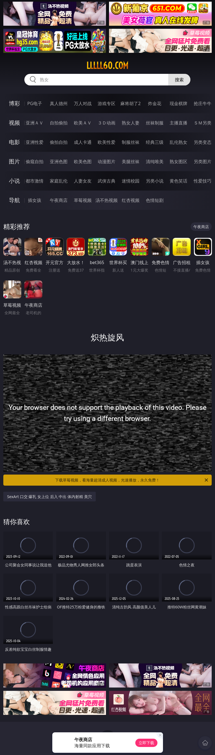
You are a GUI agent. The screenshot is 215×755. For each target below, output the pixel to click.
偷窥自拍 (34, 161)
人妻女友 (83, 181)
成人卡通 (83, 142)
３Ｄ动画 (106, 123)
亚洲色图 (59, 161)
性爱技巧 (202, 181)
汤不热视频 (106, 200)
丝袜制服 (155, 123)
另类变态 (202, 142)
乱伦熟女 (178, 142)
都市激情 (34, 181)
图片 (14, 161)
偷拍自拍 (59, 142)
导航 (14, 200)
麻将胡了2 (130, 103)
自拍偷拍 (59, 123)
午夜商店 (59, 200)
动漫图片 (106, 161)
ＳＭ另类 (202, 123)
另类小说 (155, 181)
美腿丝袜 (130, 161)
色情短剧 (155, 200)
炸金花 (154, 103)
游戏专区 (106, 103)
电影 (14, 142)
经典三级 (155, 142)
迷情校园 (130, 181)
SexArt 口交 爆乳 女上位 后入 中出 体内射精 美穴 (49, 496)
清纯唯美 (155, 161)
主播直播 (178, 123)
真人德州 (59, 103)
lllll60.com (107, 65)
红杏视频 (130, 200)
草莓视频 (83, 200)
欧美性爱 (106, 142)
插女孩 (34, 200)
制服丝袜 (130, 142)
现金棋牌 (178, 103)
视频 (14, 122)
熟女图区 (178, 161)
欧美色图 (83, 161)
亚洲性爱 (34, 142)
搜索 (179, 80)
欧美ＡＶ (83, 123)
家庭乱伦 (59, 181)
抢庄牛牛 (202, 103)
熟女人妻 (130, 123)
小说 (14, 180)
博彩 (14, 103)
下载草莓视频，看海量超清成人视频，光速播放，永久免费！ (132, 480)
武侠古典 (106, 181)
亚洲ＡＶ (34, 123)
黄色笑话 (178, 181)
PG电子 (34, 103)
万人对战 (83, 103)
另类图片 (202, 161)
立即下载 (146, 742)
